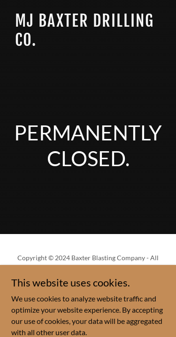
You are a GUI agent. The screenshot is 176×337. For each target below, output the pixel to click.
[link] (88, 42)
